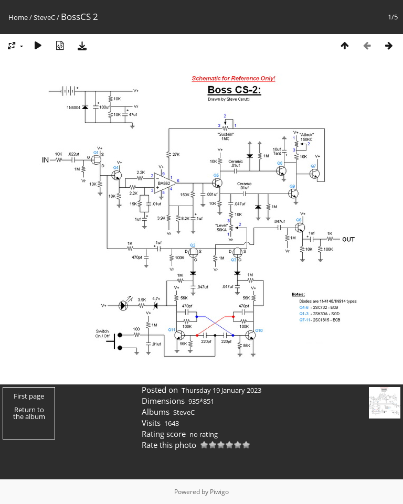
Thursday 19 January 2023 (221, 390)
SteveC (44, 17)
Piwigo (219, 491)
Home (18, 17)
